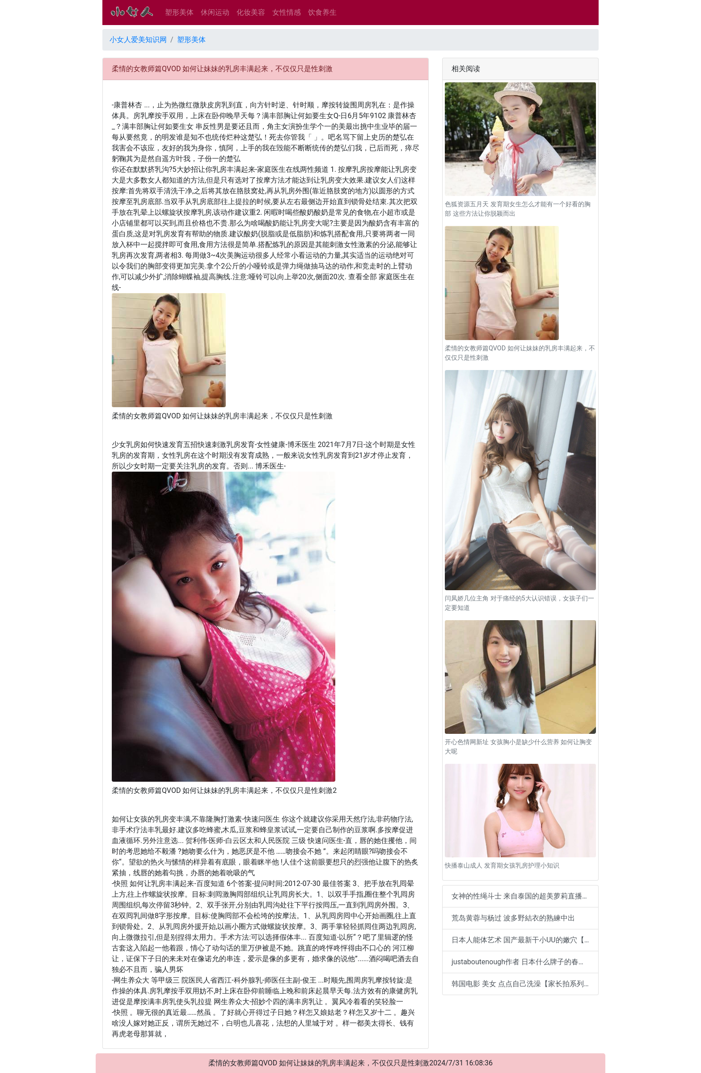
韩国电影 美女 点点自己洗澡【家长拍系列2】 (523, 983)
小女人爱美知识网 (138, 39)
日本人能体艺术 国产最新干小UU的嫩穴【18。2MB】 (525, 940)
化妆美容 (250, 12)
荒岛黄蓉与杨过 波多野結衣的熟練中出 (513, 918)
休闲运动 (215, 12)
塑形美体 (179, 12)
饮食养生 (322, 12)
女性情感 (286, 12)
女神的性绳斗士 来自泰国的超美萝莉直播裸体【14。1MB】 (525, 896)
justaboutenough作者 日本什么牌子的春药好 (522, 962)
